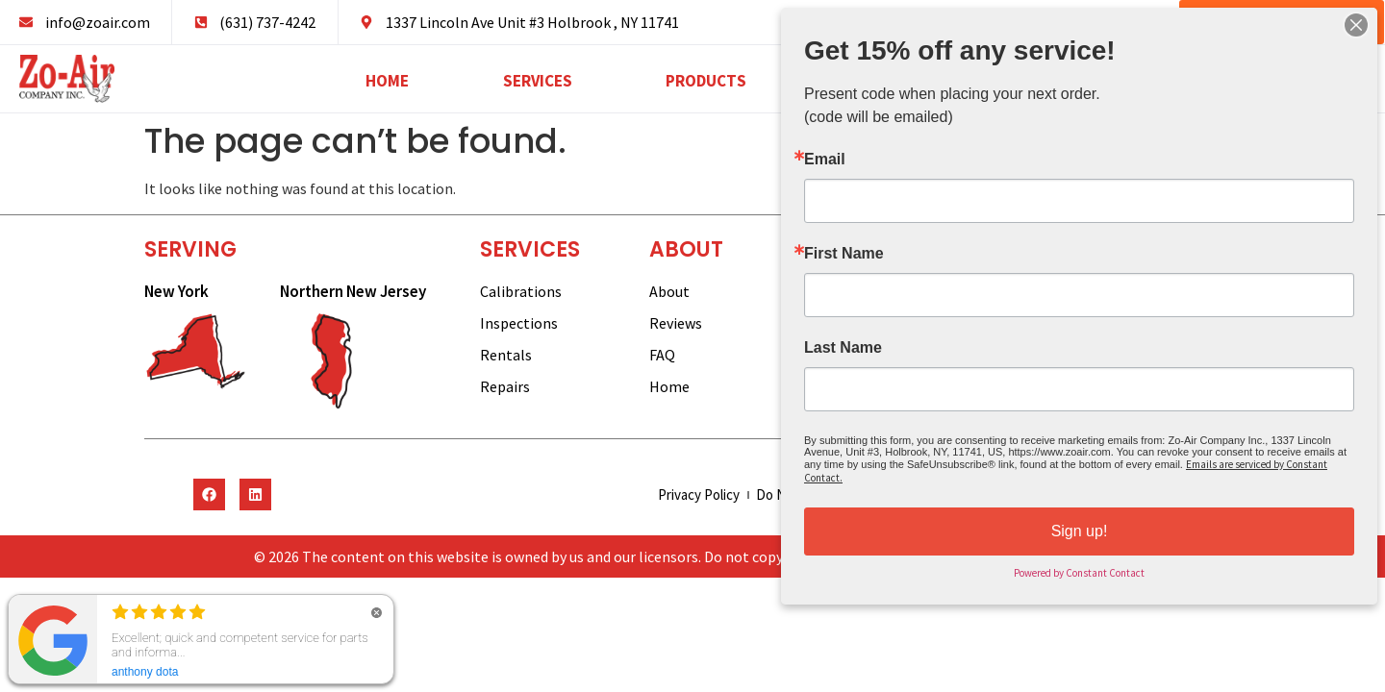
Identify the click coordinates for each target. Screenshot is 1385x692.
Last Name (848, 347)
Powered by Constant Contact (1080, 567)
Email (830, 163)
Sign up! (1078, 526)
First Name (849, 254)
